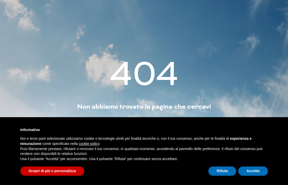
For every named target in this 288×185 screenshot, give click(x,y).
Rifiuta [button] (222, 171)
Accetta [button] (253, 171)
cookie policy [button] (89, 144)
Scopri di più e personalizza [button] (52, 171)
